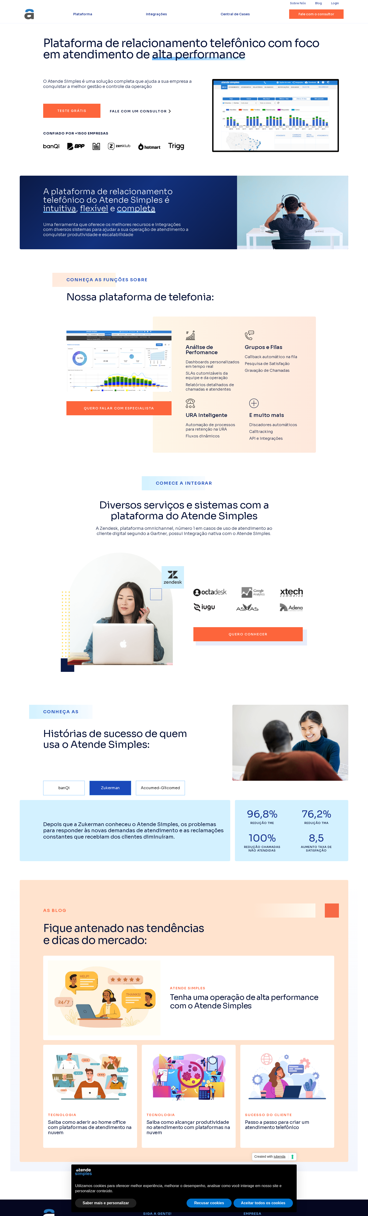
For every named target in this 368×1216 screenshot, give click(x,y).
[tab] (64, 788)
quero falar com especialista (119, 408)
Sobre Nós (298, 3)
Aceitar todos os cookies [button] (263, 1203)
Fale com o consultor (316, 14)
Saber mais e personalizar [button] (106, 1203)
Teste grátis (71, 111)
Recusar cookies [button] (209, 1203)
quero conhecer (248, 634)
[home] (29, 14)
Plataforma (82, 14)
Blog (318, 3)
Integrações (156, 14)
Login (335, 3)
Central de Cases (235, 14)
